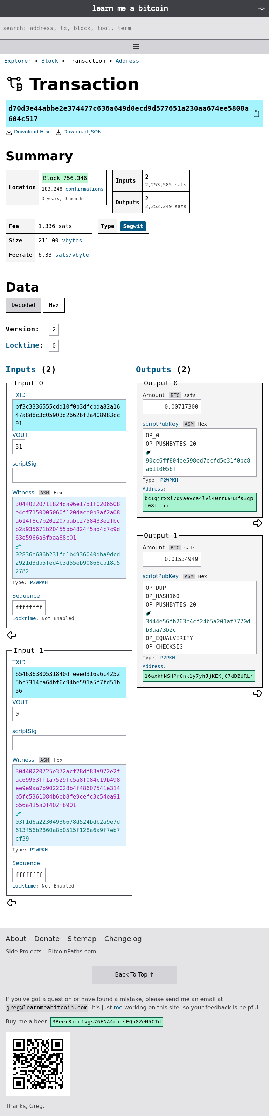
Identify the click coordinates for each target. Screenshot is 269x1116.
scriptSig (24, 463)
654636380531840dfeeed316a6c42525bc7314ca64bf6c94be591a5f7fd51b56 (67, 682)
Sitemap (82, 938)
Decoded (23, 305)
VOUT (20, 435)
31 (18, 446)
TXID (19, 395)
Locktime (22, 345)
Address (127, 60)
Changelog (123, 938)
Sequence (26, 596)
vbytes (72, 240)
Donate (47, 938)
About (16, 938)
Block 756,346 (65, 178)
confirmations (84, 189)
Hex (54, 305)
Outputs (153, 370)
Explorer (17, 60)
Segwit (133, 226)
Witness (23, 492)
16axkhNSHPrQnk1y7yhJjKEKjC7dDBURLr (199, 676)
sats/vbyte (72, 255)
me (117, 1007)
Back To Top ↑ (134, 974)
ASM (44, 492)
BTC (175, 395)
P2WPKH (39, 582)
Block (49, 60)
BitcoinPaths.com (72, 951)
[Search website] (134, 28)
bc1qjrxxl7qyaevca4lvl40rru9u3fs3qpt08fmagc (199, 501)
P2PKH (167, 657)
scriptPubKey (161, 423)
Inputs (21, 370)
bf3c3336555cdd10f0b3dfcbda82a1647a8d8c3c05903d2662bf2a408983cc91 (67, 415)
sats (190, 395)
